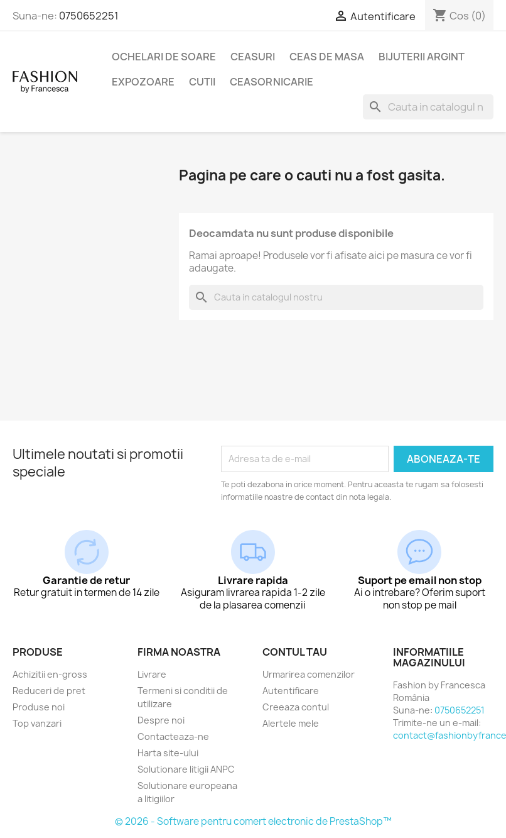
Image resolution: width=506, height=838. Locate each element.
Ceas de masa (326, 56)
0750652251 (89, 16)
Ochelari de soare (164, 56)
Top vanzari (37, 723)
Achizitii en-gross (50, 674)
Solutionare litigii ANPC (186, 769)
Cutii (202, 82)
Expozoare (143, 82)
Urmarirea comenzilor (308, 674)
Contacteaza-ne (173, 736)
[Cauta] (428, 106)
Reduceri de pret (49, 691)
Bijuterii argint (422, 56)
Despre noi (161, 720)
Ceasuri (252, 56)
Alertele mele (290, 723)
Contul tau (294, 652)
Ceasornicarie (271, 82)
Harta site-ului (167, 753)
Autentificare (290, 691)
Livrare (151, 674)
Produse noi (39, 707)
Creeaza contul (295, 707)
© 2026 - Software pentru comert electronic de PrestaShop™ (253, 821)
